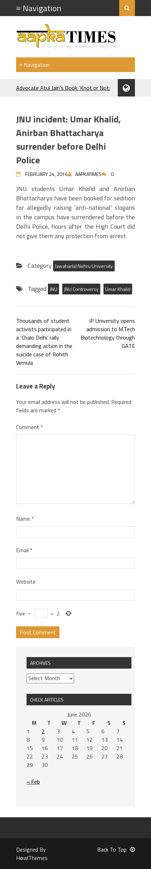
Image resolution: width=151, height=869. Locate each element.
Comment (29, 427)
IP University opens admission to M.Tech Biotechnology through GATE (107, 333)
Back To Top (116, 849)
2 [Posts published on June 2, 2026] (43, 731)
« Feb (33, 781)
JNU (53, 289)
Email (24, 550)
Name (25, 518)
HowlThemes (32, 858)
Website (26, 581)
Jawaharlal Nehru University (84, 266)
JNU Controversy (81, 289)
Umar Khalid (117, 289)
